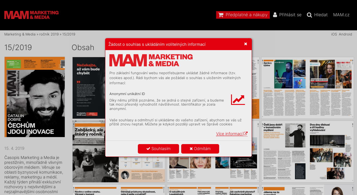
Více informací (232, 133)
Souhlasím (158, 148)
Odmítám (200, 148)
